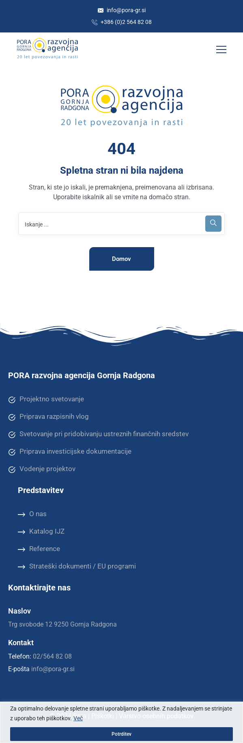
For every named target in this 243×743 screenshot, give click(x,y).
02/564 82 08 (52, 656)
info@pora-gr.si (122, 10)
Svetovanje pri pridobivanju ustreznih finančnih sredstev (98, 434)
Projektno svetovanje (46, 399)
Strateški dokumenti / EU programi (77, 566)
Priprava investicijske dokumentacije (69, 452)
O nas (32, 514)
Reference (39, 549)
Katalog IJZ (41, 531)
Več (78, 718)
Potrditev (121, 734)
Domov (121, 259)
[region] (121, 722)
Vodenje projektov (41, 469)
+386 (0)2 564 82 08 (122, 22)
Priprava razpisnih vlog (48, 417)
